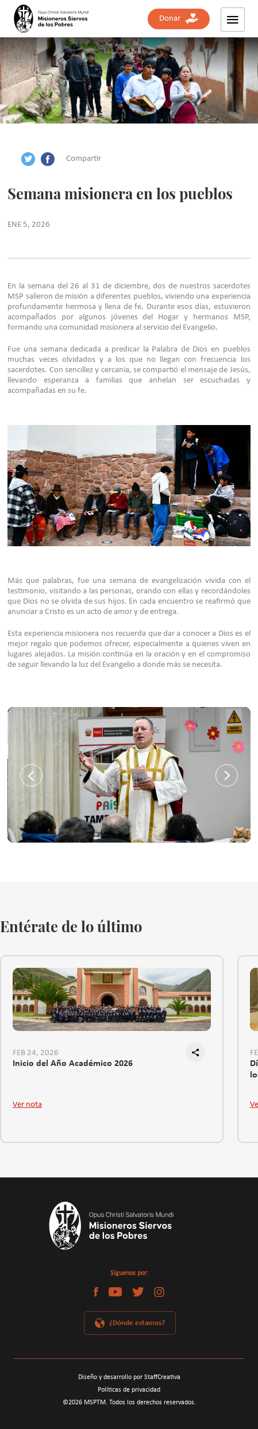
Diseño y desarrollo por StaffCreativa (129, 1377)
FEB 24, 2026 (36, 1053)
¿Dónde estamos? (137, 1323)
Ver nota (27, 1104)
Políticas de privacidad (129, 1389)
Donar (178, 18)
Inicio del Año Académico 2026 (73, 1063)
